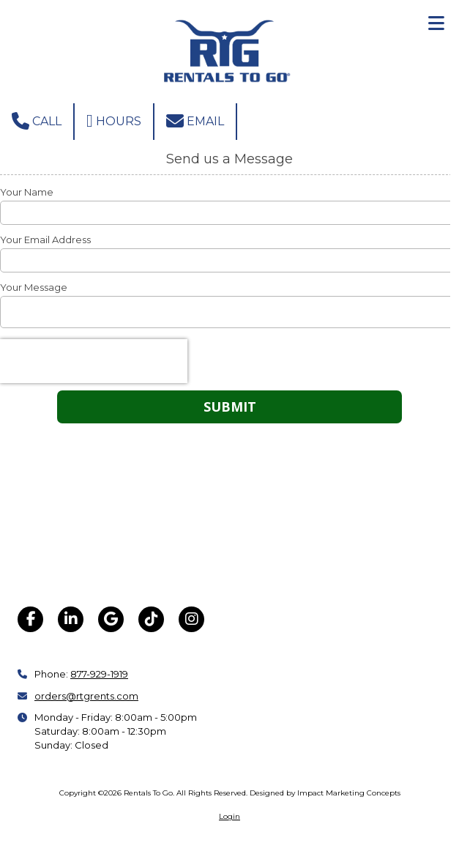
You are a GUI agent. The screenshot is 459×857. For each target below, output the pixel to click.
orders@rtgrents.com (86, 696)
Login (229, 816)
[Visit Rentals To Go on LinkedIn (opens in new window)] (70, 619)
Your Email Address (45, 239)
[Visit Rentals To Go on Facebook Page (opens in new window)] (30, 619)
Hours (113, 121)
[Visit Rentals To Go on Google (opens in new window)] (111, 619)
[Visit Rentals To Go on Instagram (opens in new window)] (191, 619)
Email (195, 121)
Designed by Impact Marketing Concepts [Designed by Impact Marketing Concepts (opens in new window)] (325, 793)
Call (36, 121)
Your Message (33, 287)
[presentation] (93, 361)
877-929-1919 (99, 674)
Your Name (26, 192)
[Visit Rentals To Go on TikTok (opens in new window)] (151, 619)
